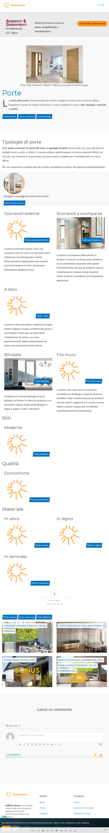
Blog (42, 802)
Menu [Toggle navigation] (100, 5)
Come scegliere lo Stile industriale (80, 625)
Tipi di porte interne (15, 203)
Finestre (44, 813)
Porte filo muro (93, 381)
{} (56, 744)
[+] (59, 744)
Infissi (76, 802)
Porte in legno (94, 545)
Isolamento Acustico (84, 808)
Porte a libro (42, 316)
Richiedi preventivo (92, 23)
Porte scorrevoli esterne (37, 240)
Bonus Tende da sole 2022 (19, 660)
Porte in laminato (40, 583)
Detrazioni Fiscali (82, 813)
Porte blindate (41, 381)
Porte (10, 116)
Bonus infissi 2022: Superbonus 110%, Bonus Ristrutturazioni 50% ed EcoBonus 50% (80, 665)
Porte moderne (41, 454)
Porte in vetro (42, 545)
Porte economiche (39, 499)
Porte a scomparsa (91, 240)
